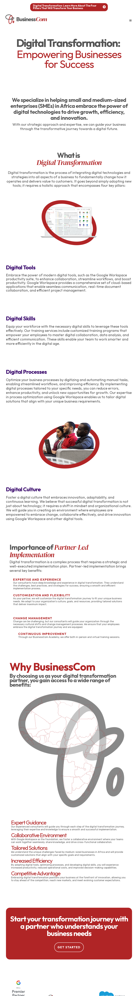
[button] (130, 20)
